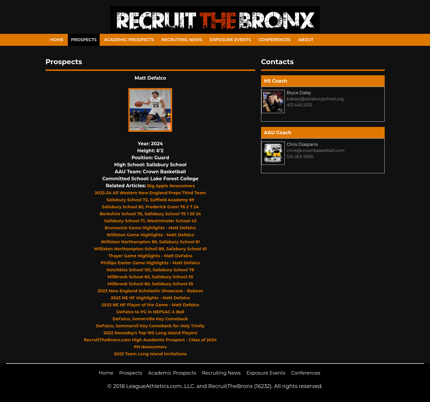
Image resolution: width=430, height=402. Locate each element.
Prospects (83, 39)
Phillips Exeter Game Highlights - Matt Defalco (150, 262)
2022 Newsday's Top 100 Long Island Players (150, 332)
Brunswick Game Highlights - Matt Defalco (150, 227)
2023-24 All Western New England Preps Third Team (150, 192)
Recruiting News (181, 39)
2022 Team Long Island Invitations (150, 353)
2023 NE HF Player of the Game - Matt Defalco (150, 304)
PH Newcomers (150, 346)
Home (57, 39)
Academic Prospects (129, 39)
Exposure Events (230, 39)
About (305, 39)
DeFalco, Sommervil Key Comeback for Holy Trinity (150, 325)
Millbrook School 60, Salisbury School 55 (150, 276)
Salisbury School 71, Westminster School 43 (150, 220)
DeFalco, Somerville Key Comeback (150, 318)
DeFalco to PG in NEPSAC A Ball (150, 311)
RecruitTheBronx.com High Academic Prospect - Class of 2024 (150, 339)
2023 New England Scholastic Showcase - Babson (150, 290)
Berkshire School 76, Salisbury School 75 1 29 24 (150, 213)
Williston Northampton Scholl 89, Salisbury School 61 (150, 248)
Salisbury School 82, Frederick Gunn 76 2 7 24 (150, 206)
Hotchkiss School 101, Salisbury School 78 (150, 269)
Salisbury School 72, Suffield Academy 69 (150, 199)
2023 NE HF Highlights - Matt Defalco (150, 297)
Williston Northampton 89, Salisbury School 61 (150, 241)
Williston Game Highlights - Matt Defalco (150, 234)
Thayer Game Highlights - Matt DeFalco (150, 255)
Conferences (274, 39)
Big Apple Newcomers (171, 185)
